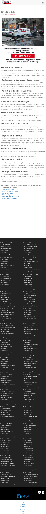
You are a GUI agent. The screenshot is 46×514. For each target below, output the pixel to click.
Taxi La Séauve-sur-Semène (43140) (7, 312)
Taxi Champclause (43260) (5, 303)
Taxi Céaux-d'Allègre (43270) (28, 467)
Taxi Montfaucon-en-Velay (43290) (7, 369)
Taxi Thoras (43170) (27, 472)
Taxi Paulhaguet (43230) (28, 450)
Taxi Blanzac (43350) (4, 252)
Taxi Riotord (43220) (4, 359)
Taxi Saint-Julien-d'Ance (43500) (29, 295)
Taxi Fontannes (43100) (27, 250)
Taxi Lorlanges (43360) (27, 291)
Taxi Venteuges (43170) (28, 273)
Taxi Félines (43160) (4, 427)
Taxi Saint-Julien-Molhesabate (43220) (30, 306)
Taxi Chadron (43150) (27, 308)
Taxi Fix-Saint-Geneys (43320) (6, 386)
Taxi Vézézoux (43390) (27, 384)
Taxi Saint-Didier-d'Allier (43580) (6, 393)
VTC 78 (22, 513)
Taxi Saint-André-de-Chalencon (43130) (8, 405)
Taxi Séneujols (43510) (27, 433)
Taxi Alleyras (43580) (27, 452)
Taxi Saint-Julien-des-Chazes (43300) (7, 271)
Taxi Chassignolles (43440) (28, 256)
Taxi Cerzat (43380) (27, 440)
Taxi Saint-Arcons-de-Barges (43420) (7, 406)
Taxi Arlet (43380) (26, 446)
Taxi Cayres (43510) (27, 431)
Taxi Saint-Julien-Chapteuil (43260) (30, 246)
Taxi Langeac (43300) (4, 337)
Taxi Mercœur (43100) (4, 469)
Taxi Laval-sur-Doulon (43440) (6, 423)
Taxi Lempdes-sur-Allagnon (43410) (30, 305)
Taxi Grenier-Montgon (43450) (6, 248)
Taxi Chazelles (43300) (4, 438)
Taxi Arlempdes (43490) (5, 340)
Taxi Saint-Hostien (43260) (5, 410)
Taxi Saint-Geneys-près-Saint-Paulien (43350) (32, 269)
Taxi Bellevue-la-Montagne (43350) (30, 363)
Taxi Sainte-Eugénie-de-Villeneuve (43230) (31, 355)
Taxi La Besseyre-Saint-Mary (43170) (7, 306)
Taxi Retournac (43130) (27, 455)
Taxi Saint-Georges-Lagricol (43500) (7, 391)
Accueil (2, 14)
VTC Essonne (22, 504)
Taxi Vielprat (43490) (27, 378)
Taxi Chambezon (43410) (5, 331)
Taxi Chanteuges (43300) (5, 395)
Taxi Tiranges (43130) (27, 303)
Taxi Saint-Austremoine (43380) (29, 322)
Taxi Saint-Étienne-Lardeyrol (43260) (7, 384)
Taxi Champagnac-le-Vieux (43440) (7, 463)
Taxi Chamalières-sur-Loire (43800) (30, 382)
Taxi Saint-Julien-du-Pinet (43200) (29, 310)
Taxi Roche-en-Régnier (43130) (6, 346)
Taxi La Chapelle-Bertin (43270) (6, 371)
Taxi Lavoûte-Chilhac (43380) (5, 299)
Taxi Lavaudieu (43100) (4, 480)
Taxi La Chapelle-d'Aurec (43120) (6, 397)
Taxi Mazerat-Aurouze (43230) (29, 484)
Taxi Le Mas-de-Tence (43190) (6, 380)
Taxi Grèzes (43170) (27, 414)
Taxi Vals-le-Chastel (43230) (28, 463)
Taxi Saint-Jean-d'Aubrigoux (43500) (30, 371)
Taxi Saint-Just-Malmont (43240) (6, 454)
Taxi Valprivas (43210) (4, 297)
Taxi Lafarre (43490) (4, 363)
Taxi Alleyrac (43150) (4, 361)
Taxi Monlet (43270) (4, 448)
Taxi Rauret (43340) (4, 482)
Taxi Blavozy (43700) (4, 240)
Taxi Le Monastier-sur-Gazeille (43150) (30, 344)
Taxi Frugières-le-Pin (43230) (29, 293)
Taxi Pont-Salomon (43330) (5, 425)
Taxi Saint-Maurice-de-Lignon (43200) (30, 361)
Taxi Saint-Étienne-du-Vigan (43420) (7, 352)
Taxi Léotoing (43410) (27, 271)
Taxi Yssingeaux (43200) (28, 448)
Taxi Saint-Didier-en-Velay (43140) (6, 431)
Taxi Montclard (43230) (27, 444)
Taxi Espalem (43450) (27, 418)
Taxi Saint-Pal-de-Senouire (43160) (30, 482)
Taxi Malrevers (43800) (4, 478)
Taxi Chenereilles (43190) (28, 406)
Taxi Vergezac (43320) (27, 312)
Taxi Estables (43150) (27, 412)
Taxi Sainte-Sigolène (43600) (6, 401)
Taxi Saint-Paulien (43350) (5, 284)
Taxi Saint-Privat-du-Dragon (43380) (30, 335)
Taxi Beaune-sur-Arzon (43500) (29, 459)
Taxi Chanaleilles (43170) (5, 322)
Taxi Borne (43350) (27, 252)
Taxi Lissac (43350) (4, 357)
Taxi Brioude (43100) (27, 276)
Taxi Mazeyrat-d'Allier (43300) (29, 337)
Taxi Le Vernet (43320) (4, 467)
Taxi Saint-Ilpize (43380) (5, 442)
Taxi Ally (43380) (3, 267)
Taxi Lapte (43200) (26, 380)
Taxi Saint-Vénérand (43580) (28, 352)
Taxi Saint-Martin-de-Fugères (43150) (30, 274)
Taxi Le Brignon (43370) (4, 276)
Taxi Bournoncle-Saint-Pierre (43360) (7, 365)
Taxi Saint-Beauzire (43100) (28, 339)
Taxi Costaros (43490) (4, 420)
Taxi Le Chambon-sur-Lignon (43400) (7, 254)
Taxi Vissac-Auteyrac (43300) (6, 242)
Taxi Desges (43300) (27, 240)
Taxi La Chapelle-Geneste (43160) (30, 244)
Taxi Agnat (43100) (3, 399)
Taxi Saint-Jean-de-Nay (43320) (29, 316)
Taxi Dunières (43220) (4, 382)
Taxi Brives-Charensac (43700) (6, 455)
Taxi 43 (6, 14)
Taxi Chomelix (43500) (4, 274)
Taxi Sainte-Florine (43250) (5, 278)
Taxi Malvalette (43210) (4, 450)
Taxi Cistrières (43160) (4, 329)
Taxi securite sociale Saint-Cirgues (10, 196)
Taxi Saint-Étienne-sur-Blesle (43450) (30, 329)
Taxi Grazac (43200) (4, 282)
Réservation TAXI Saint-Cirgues (10, 191)
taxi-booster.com (8, 490)
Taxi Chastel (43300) (27, 410)
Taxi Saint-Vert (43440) (27, 297)
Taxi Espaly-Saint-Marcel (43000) (29, 318)
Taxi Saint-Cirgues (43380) (5, 440)
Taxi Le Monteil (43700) (4, 388)
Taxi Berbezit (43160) (27, 346)
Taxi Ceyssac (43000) (27, 354)
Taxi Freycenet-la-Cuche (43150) (6, 320)
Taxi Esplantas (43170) (4, 446)
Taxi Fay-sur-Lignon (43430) (28, 325)
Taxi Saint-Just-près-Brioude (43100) (30, 474)
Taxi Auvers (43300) (27, 372)
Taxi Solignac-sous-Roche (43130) (7, 265)
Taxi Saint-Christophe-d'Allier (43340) (7, 476)
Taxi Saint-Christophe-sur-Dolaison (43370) (31, 374)
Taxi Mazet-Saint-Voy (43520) (6, 376)
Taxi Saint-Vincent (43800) (5, 421)
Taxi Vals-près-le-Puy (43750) (6, 459)
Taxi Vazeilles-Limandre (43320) (29, 248)
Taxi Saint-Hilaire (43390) (28, 369)
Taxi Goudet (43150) (4, 291)
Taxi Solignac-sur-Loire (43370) (6, 318)
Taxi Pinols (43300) (4, 355)
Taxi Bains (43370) (26, 342)
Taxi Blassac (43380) (27, 254)
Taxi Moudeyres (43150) (5, 256)
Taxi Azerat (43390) (4, 261)
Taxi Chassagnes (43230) (28, 423)
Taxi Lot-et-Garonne (23, 502)
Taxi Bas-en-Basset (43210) (5, 293)
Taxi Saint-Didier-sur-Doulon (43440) (30, 376)
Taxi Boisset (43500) (4, 259)
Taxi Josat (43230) (26, 263)
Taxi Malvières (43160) (27, 478)
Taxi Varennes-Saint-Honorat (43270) (7, 437)
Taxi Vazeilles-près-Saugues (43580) (30, 261)
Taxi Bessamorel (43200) (28, 429)
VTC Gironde (22, 501)
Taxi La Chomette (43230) (28, 421)
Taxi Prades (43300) (4, 316)
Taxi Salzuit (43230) (27, 391)
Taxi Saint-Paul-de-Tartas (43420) (6, 308)
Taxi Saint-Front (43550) (5, 288)
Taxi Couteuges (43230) (5, 280)
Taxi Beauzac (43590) (27, 286)
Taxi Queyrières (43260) (5, 408)
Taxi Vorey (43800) (3, 290)
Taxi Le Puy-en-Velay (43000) (5, 403)
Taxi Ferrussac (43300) (4, 339)
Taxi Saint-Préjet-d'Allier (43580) (6, 257)
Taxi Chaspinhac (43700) (5, 335)
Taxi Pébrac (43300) (27, 265)
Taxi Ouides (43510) (4, 433)
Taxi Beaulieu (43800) (27, 267)
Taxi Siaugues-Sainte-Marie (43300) (30, 290)
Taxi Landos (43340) (27, 288)
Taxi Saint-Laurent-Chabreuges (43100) (31, 388)
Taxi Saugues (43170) (4, 354)
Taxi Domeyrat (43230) (27, 395)
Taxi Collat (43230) (26, 461)
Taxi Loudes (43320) (27, 242)
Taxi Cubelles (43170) (27, 350)
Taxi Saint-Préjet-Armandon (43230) (30, 476)
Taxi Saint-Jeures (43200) (5, 244)
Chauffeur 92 (22, 509)
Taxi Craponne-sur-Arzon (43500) (29, 425)
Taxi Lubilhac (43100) (27, 331)
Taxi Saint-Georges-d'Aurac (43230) (7, 333)
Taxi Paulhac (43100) (4, 310)
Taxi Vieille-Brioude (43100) (5, 246)
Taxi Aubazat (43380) (27, 427)
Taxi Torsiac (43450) (4, 263)
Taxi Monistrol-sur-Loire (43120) (29, 257)
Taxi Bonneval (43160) (27, 282)
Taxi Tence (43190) (4, 250)
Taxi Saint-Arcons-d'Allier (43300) (6, 305)
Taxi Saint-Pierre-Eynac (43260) (6, 286)
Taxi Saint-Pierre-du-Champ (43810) (7, 416)
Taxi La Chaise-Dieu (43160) (5, 457)
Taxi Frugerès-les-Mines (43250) (29, 367)
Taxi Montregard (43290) (28, 405)
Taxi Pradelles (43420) (27, 480)
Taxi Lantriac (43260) (27, 314)
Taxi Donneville (23, 506)
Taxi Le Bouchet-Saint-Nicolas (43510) (7, 327)
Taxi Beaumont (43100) (27, 259)
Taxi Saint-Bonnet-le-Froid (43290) (7, 314)
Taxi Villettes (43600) (4, 367)
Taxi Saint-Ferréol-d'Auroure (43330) (7, 465)
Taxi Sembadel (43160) (27, 284)
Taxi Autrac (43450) (27, 280)
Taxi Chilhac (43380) (4, 348)
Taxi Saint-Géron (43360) (5, 429)
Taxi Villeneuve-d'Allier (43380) (6, 461)
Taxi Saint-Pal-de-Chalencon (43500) (30, 416)
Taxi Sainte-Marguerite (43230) (29, 420)
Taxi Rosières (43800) (4, 472)
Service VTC (22, 508)
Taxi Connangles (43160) (28, 457)
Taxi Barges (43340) (27, 357)
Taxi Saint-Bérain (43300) (28, 403)
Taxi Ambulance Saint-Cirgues (9, 198)
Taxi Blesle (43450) (4, 452)
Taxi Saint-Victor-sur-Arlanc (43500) (30, 437)
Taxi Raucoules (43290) (27, 320)
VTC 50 (22, 511)
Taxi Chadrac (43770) (4, 412)
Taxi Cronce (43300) (4, 444)
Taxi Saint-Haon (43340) (4, 471)
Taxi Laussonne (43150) (28, 278)
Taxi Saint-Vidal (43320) (4, 435)
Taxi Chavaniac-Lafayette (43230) (6, 325)
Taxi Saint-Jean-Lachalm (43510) (29, 393)
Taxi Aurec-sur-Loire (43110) (5, 344)
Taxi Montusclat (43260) (28, 471)
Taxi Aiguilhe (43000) (27, 365)
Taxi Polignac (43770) (4, 269)
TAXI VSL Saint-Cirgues (7, 193)
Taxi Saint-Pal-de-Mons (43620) (29, 301)
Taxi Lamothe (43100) (27, 442)
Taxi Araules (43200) (4, 350)
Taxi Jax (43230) (26, 408)
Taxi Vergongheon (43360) (5, 474)
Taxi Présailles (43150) (27, 327)
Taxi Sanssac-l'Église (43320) (29, 299)
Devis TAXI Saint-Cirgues (8, 189)
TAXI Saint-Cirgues (6, 195)
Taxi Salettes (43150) (27, 438)
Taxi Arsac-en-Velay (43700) (28, 399)
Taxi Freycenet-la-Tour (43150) (29, 454)
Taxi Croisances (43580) (28, 359)
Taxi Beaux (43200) (4, 342)
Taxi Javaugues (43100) (28, 386)
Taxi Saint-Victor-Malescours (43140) (7, 484)
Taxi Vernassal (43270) (4, 378)
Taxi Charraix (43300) (4, 372)
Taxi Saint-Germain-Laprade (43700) (30, 348)
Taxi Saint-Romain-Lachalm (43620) (7, 418)
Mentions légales (26, 490)
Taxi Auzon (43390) (27, 333)
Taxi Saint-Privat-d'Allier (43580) (29, 469)
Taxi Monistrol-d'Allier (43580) (6, 273)
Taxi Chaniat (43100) (4, 389)
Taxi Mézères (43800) (4, 301)
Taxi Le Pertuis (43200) (27, 401)
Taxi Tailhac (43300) (27, 340)
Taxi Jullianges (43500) (27, 465)
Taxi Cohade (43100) (27, 435)
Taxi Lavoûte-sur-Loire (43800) (6, 374)
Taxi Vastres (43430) (27, 397)
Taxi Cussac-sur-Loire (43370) (29, 323)
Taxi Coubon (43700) (27, 389)
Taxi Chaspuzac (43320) (5, 414)
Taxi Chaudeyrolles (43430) (5, 323)
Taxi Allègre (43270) (4, 295)
